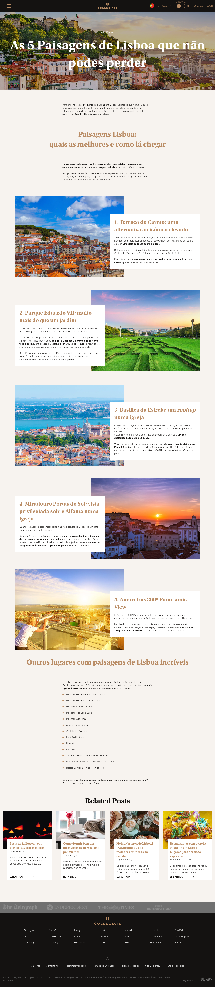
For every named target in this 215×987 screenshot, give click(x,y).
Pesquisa (198, 6)
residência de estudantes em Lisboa (70, 353)
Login (210, 6)
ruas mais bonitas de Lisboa (71, 526)
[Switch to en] (181, 6)
